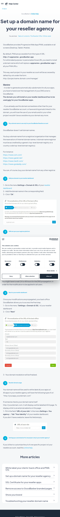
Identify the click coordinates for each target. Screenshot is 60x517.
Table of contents (23, 36)
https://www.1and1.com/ (13, 161)
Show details (51, 270)
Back (4, 9)
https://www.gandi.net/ (12, 158)
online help (28, 448)
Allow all (49, 276)
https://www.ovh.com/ (12, 155)
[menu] (2, 4)
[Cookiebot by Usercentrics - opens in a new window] (50, 239)
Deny (11, 276)
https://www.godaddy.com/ (14, 164)
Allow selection (30, 276)
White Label (47, 36)
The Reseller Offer (36, 36)
